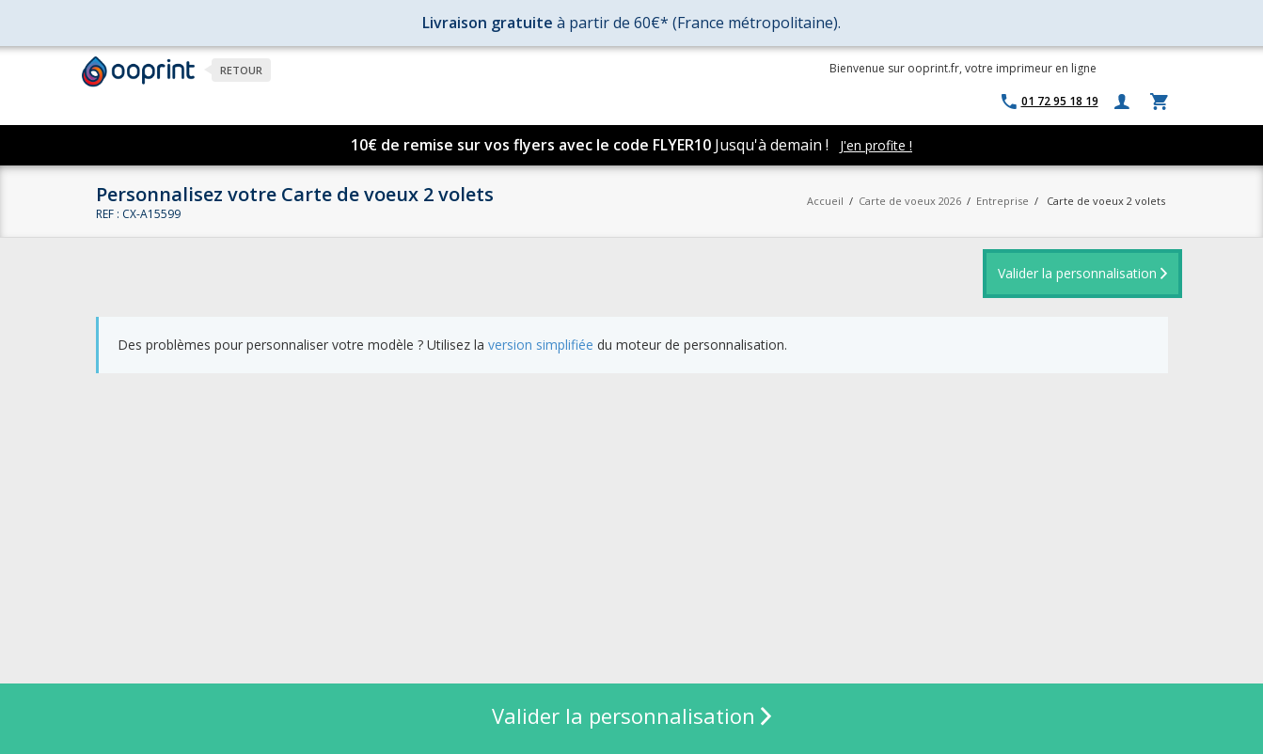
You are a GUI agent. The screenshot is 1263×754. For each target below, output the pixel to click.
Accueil (825, 201)
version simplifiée (540, 344)
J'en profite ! (876, 145)
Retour (241, 70)
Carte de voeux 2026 (910, 201)
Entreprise (1002, 201)
